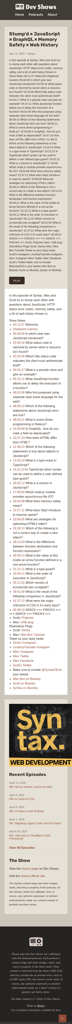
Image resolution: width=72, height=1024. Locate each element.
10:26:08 (19, 428)
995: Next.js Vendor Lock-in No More (30, 786)
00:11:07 (19, 324)
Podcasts (36, 14)
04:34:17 (19, 369)
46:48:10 (19, 609)
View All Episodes (22, 847)
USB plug (27, 622)
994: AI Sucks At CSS (22, 798)
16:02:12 (19, 483)
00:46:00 (19, 333)
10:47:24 (19, 437)
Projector (27, 617)
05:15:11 (19, 379)
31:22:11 (19, 569)
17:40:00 (19, 492)
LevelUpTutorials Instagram (31, 647)
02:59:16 (19, 342)
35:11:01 (19, 582)
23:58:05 (19, 519)
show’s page (30, 868)
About (52, 14)
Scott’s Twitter (22, 665)
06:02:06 (19, 392)
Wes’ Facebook (23, 660)
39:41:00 (19, 591)
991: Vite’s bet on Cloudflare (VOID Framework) (29, 837)
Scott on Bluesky (24, 683)
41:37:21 (19, 600)
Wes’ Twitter (21, 656)
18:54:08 (19, 501)
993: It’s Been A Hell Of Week (26, 811)
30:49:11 (19, 555)
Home (19, 14)
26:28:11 (19, 528)
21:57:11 (19, 510)
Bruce (41, 1005)
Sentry (25, 630)
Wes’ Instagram (23, 651)
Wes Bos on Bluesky (27, 678)
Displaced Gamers (25, 329)
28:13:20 (19, 542)
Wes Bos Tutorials (33, 634)
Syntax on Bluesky (25, 688)
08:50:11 (19, 419)
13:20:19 (19, 460)
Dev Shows (36, 7)
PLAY (16, 280)
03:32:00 (19, 356)
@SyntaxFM (50, 669)
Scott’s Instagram (24, 642)
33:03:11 (19, 573)
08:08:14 (19, 406)
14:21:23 (19, 469)
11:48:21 (19, 446)
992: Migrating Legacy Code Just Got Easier (35, 823)
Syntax (31, 53)
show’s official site (33, 876)
